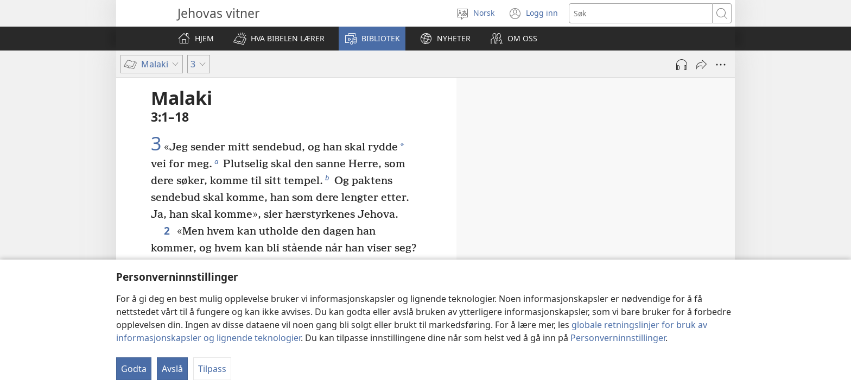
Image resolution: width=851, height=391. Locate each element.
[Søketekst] (641, 13)
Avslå (172, 369)
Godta (134, 369)
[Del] (701, 64)
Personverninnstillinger (617, 338)
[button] (279, 39)
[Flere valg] (721, 64)
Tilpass (212, 369)
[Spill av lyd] (681, 64)
